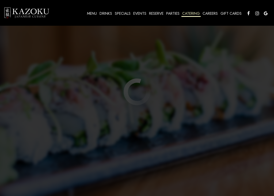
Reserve (156, 13)
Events (139, 13)
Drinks (106, 13)
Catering (191, 13)
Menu (92, 13)
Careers (210, 13)
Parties (173, 13)
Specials (123, 13)
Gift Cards (231, 13)
